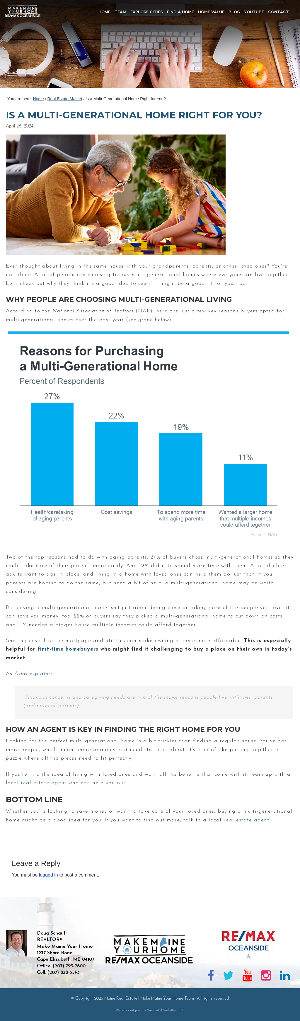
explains (40, 674)
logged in (48, 874)
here (162, 311)
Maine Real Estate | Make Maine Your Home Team (25, 46)
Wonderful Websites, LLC (165, 1010)
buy (124, 275)
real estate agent (44, 783)
